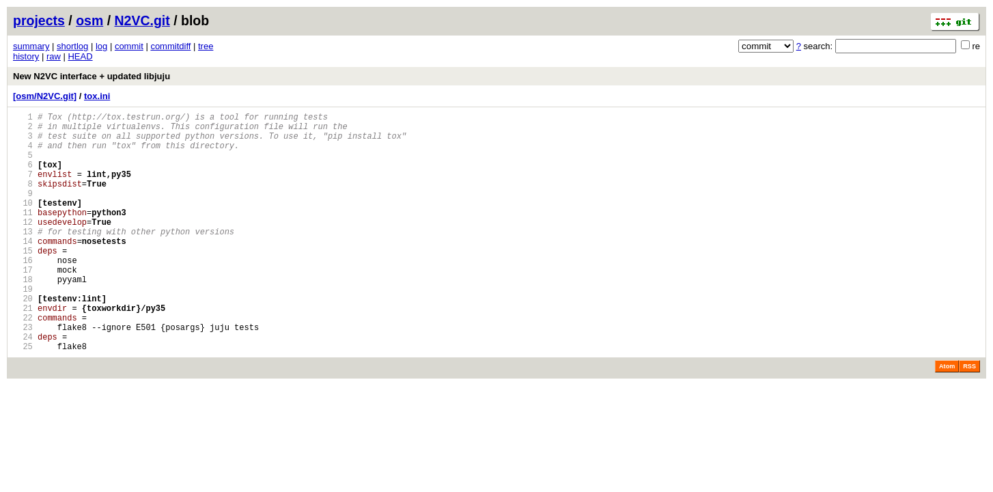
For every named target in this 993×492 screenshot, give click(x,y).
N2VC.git (142, 20)
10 (23, 223)
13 (23, 258)
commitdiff (170, 46)
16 (23, 293)
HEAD (80, 56)
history (26, 56)
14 (23, 269)
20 (23, 339)
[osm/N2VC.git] (44, 96)
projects (39, 20)
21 (23, 351)
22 (23, 362)
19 (23, 327)
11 (23, 235)
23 (23, 374)
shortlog (72, 46)
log (101, 46)
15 (23, 281)
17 (23, 304)
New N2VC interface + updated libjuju (91, 76)
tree (205, 46)
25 (23, 397)
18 (23, 316)
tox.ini (97, 96)
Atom (947, 417)
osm (89, 20)
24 (23, 386)
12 (23, 246)
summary (31, 46)
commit (129, 46)
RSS (969, 417)
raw (53, 56)
